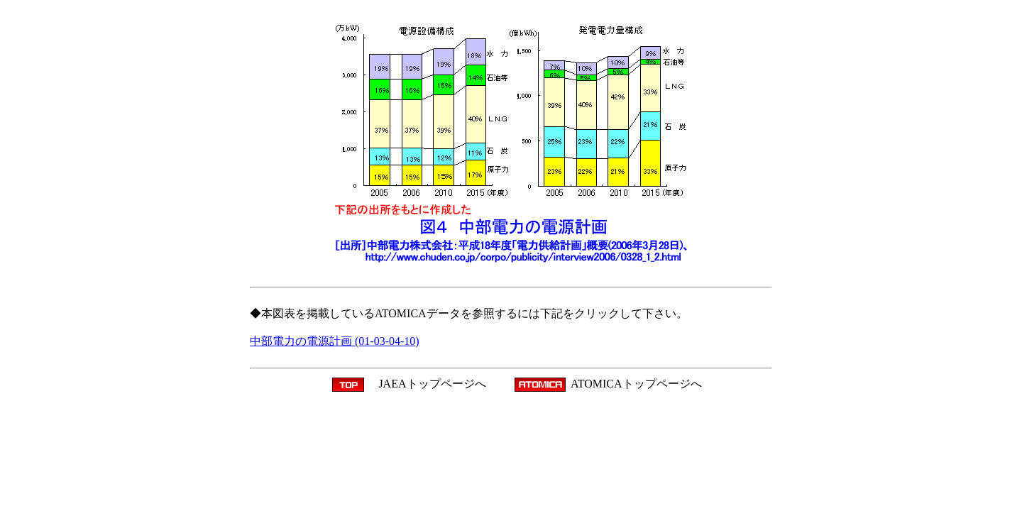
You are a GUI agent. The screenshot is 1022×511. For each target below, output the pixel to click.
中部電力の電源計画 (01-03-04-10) (334, 341)
